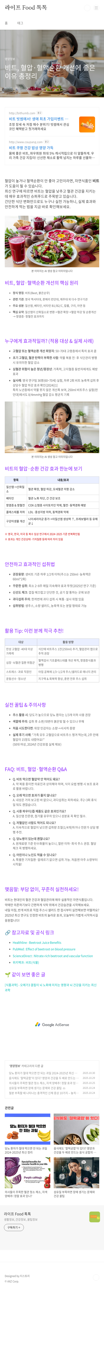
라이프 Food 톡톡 (26, 8)
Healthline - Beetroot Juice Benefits (37, 998)
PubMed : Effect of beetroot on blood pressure (44, 1005)
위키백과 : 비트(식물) (26, 1018)
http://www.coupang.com (26, 142)
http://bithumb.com (22, 113)
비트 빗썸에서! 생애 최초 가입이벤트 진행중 (38, 119)
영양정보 (15, 1122)
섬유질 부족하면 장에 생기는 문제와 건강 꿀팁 (35, 1144)
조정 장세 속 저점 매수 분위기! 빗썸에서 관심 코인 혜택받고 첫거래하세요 (39, 126)
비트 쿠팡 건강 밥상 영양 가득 (31, 147)
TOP (96, 1333)
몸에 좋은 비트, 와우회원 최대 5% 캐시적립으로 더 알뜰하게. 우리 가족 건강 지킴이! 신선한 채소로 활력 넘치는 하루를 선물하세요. (52, 155)
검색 (87, 8)
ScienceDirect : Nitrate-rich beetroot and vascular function (53, 1011)
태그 (20, 23)
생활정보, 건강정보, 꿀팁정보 (20, 1275)
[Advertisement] (52, 197)
